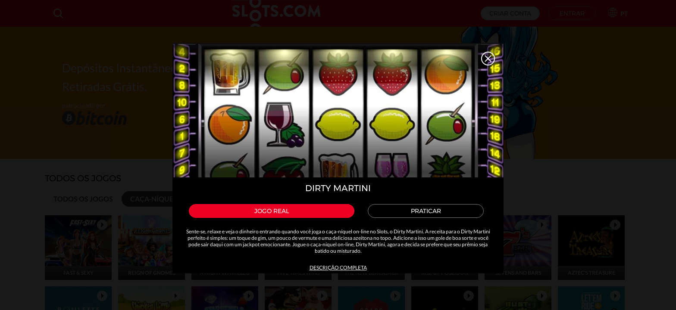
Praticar (426, 211)
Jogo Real (271, 211)
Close (488, 58)
